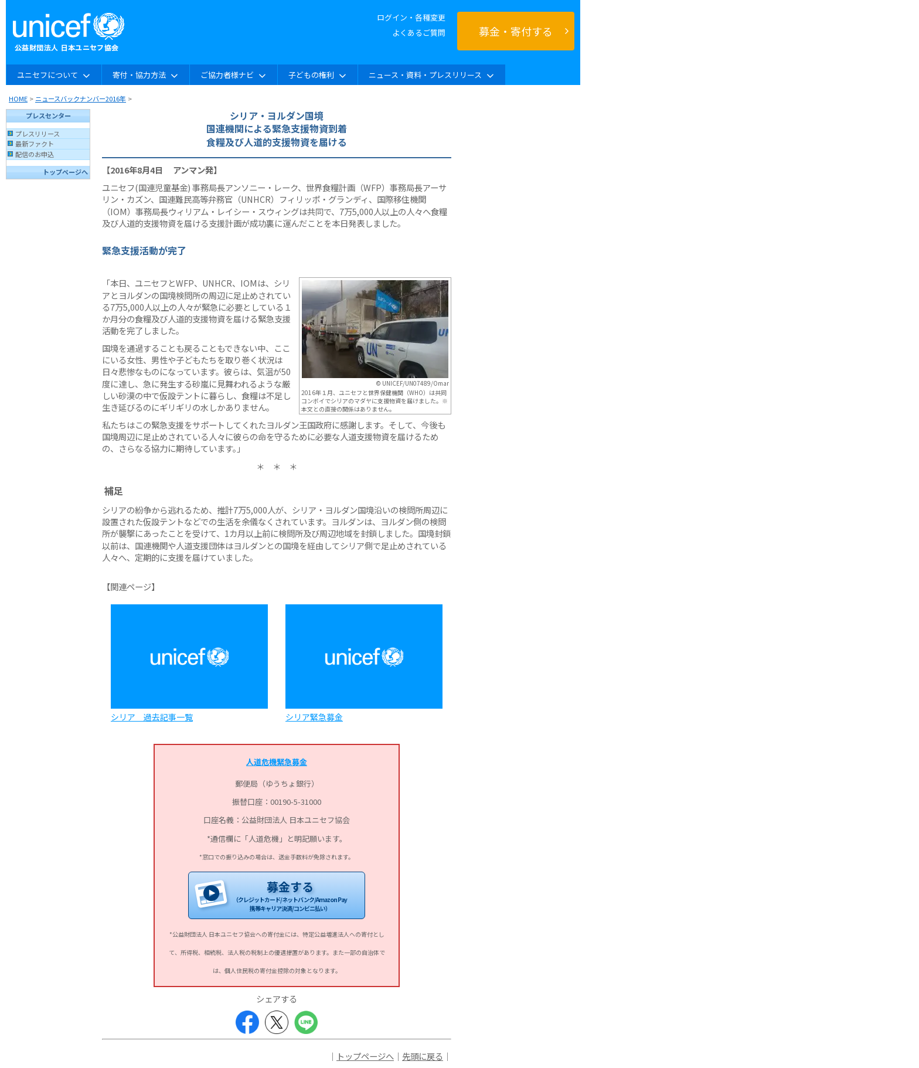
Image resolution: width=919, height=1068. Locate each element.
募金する (290, 895)
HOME (18, 98)
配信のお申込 (34, 154)
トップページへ (65, 171)
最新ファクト (34, 143)
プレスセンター (48, 115)
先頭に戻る (422, 1056)
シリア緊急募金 (314, 717)
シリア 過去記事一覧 (152, 717)
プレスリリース (37, 133)
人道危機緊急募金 (276, 761)
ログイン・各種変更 (411, 17)
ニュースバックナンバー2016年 (80, 98)
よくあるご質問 (418, 32)
